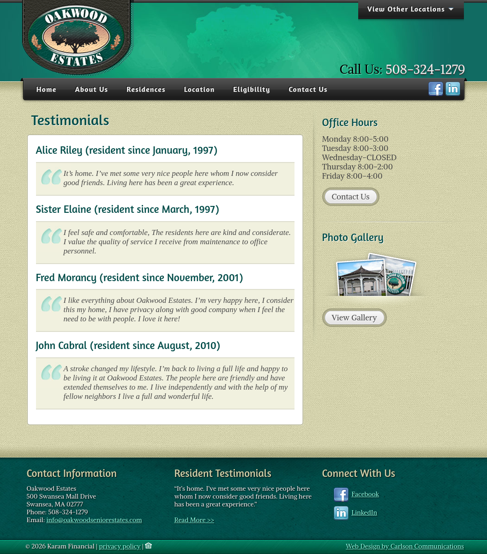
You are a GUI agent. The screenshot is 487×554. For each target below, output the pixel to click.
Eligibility (251, 89)
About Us (91, 89)
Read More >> (194, 520)
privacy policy (119, 546)
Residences (146, 89)
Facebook (365, 494)
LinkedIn (364, 512)
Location (199, 89)
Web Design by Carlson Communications (405, 546)
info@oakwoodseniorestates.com (94, 520)
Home (46, 89)
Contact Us (308, 89)
